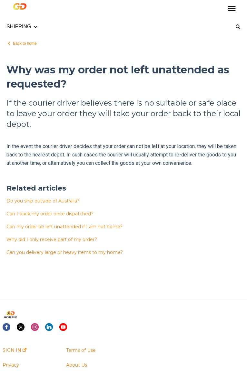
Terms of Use (81, 350)
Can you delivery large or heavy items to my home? (64, 252)
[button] (232, 9)
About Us (76, 365)
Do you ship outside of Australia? (42, 201)
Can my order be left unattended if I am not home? (64, 226)
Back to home (24, 43)
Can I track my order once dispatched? (50, 214)
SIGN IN (14, 350)
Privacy (11, 365)
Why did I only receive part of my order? (51, 239)
